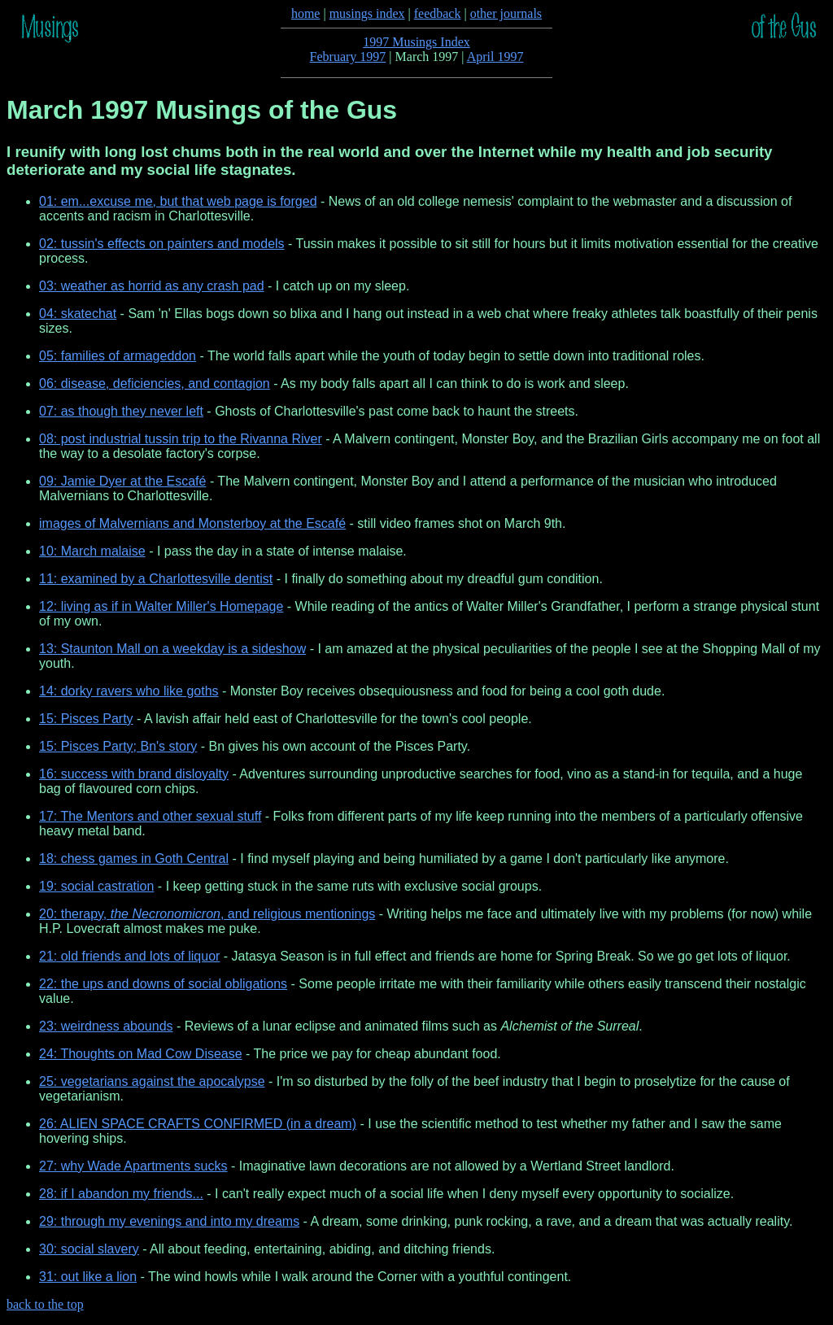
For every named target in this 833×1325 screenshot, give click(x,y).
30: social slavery (89, 1249)
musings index (367, 13)
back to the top (45, 1304)
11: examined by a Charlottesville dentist (156, 579)
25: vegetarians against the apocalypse (152, 1081)
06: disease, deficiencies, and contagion (154, 383)
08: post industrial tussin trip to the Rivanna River (180, 439)
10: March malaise (92, 551)
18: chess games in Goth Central (134, 858)
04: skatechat (77, 313)
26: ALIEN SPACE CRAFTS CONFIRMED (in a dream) (197, 1124)
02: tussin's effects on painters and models (162, 244)
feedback (437, 13)
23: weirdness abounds (106, 1026)
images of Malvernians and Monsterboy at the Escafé (192, 523)
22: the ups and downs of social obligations (163, 984)
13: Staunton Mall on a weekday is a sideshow (172, 649)
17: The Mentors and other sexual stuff (150, 816)
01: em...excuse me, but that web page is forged (178, 201)
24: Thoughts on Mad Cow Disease (140, 1054)
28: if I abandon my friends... (121, 1194)
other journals (506, 13)
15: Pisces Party (86, 719)
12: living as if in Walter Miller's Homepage (161, 606)
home (306, 13)
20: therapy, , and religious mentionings (207, 914)
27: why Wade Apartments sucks (133, 1166)
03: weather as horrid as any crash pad (151, 286)
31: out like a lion (88, 1277)
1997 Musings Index (416, 42)
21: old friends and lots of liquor (129, 956)
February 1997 (348, 56)
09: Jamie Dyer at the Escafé (122, 481)
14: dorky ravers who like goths (129, 691)
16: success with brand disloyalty (134, 774)
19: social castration (96, 886)
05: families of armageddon (117, 356)
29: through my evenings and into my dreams (169, 1221)
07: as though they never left (121, 411)
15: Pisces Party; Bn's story (118, 746)
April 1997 (495, 56)
